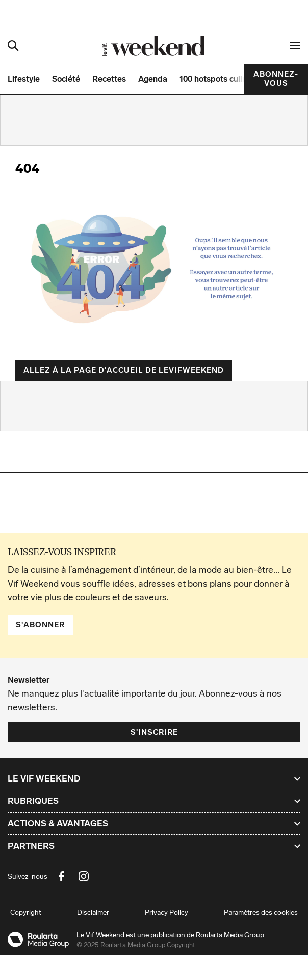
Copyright (25, 912)
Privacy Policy (166, 912)
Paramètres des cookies (261, 912)
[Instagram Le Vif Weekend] (83, 876)
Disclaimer (93, 912)
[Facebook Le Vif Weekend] (61, 876)
